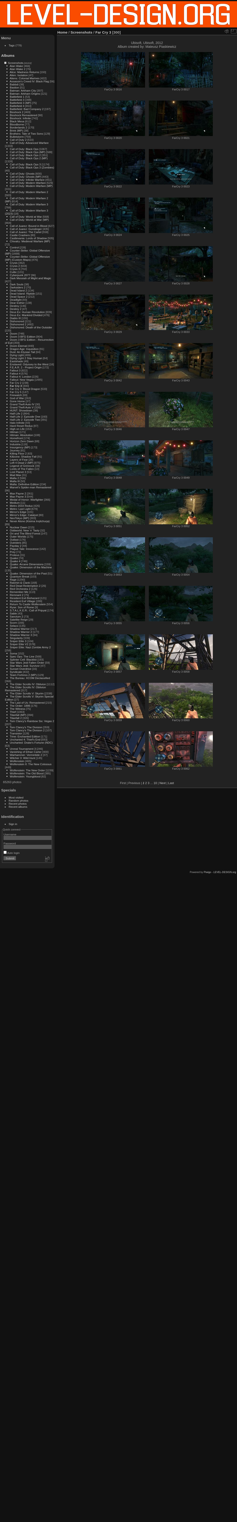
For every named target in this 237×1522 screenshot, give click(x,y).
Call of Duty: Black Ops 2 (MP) (29, 158)
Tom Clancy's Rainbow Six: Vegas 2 (32, 721)
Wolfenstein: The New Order (27, 770)
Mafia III (15, 481)
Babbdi (14, 84)
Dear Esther (17, 302)
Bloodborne (17, 124)
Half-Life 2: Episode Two (25, 419)
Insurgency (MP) (20, 447)
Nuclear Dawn (18, 527)
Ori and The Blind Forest (25, 533)
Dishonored (17, 321)
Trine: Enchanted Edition (25, 736)
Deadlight (16, 299)
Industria (15, 444)
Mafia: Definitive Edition (24, 484)
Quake (14, 558)
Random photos (18, 800)
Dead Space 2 (18, 296)
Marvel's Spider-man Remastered (30, 487)
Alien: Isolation (19, 75)
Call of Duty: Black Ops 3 (25, 164)
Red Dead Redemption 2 (25, 585)
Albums (7, 55)
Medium (15, 502)
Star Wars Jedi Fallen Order (27, 662)
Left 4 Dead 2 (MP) (21, 462)
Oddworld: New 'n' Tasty (24, 530)
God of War (17, 398)
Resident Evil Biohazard (24, 598)
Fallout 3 (15, 370)
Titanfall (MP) (18, 714)
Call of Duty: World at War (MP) (29, 219)
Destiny (14, 305)
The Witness (17, 708)
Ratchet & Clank (20, 582)
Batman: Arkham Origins (25, 93)
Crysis (14, 262)
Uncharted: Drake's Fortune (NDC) (31, 742)
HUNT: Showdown (21, 410)
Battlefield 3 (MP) (20, 102)
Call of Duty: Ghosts (22, 173)
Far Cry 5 (15, 391)
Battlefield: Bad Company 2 (27, 108)
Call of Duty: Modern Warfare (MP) (31, 185)
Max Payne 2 (18, 493)
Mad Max (15, 474)
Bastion (14, 87)
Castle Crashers (20, 235)
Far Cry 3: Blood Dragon (25, 388)
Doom (13, 333)
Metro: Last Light (20, 508)
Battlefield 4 (17, 105)
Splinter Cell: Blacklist (23, 659)
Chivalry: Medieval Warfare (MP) (30, 241)
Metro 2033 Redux (21, 505)
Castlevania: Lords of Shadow (28, 238)
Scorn (13, 622)
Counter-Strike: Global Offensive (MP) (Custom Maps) (27, 258)
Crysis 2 (15, 265)
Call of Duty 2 (18, 139)
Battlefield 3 (17, 99)
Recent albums (18, 806)
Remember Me (19, 591)
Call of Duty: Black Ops (24, 148)
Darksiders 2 (17, 287)
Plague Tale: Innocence (24, 548)
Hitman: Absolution (21, 435)
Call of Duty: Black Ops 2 (25, 155)
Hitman (14, 431)
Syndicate (16, 671)
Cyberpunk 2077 (20, 275)
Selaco (14, 625)
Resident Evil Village (22, 601)
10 (155, 783)
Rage (13, 579)
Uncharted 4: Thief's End (25, 739)
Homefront (16, 438)
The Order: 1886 (20, 705)
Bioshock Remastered (23, 115)
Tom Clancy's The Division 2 (27, 730)
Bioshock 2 (16, 112)
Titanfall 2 (16, 717)
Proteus (14, 554)
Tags (12, 45)
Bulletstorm (17, 136)
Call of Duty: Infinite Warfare (27, 179)
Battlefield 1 (17, 96)
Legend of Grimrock (22, 465)
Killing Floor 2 (18, 453)
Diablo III (15, 318)
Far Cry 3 (16, 385)
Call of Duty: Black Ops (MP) (27, 152)
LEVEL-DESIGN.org (224, 872)
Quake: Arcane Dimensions (27, 564)
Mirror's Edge (18, 511)
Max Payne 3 (18, 496)
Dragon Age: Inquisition (24, 348)
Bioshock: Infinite (20, 118)
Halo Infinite (17, 422)
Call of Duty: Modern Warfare (28, 182)
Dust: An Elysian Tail (22, 351)
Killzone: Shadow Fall (23, 456)
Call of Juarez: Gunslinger (26, 228)
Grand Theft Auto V (22, 407)
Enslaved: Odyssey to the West (29, 364)
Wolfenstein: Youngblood (25, 776)
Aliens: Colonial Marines (25, 78)
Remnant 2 (16, 594)
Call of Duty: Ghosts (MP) (25, 176)
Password (10, 843)
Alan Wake (16, 65)
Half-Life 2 (16, 413)
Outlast (14, 539)
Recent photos (18, 803)
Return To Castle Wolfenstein (28, 604)
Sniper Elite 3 (18, 641)
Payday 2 (15, 545)
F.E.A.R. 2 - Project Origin (26, 367)
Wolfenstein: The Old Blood (27, 773)
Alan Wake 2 (17, 69)
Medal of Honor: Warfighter (26, 499)
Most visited (16, 797)
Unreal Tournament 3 (23, 748)
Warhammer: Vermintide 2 (26, 754)
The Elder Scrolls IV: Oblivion (28, 684)
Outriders (15, 542)
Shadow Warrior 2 (21, 631)
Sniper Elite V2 (19, 644)
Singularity (16, 638)
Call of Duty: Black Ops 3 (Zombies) (32, 167)
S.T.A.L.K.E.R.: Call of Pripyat (28, 610)
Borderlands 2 (18, 127)
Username (10, 834)
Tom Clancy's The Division (26, 727)
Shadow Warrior (20, 628)
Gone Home (17, 401)
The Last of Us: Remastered (27, 702)
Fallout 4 (15, 373)
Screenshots (15, 62)
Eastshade (16, 361)
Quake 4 (15, 561)
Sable (13, 613)
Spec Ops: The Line (22, 656)
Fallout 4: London (20, 376)
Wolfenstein (17, 761)
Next (163, 783)
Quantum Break (19, 576)
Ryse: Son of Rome (22, 607)
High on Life (17, 428)
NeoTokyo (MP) (19, 518)
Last (171, 783)
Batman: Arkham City (23, 90)
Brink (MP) (16, 130)
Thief (13, 711)
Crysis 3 (15, 268)
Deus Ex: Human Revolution (27, 311)
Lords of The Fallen (22, 468)
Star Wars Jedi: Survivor (25, 665)
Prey (12, 551)
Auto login (12, 852)
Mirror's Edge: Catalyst (24, 514)
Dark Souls (16, 284)
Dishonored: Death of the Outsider (31, 327)
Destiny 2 (15, 308)
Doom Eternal (18, 345)
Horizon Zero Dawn (22, 441)
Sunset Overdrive (20, 668)
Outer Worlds (18, 536)
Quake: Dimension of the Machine (31, 567)
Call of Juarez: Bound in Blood (28, 225)
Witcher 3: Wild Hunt (22, 757)
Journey (15, 450)
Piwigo (207, 872)
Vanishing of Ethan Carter (25, 751)
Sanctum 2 (16, 616)
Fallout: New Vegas (22, 379)
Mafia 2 (14, 478)
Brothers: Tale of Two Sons (26, 133)
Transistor (16, 733)
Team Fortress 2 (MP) (23, 674)
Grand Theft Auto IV (22, 404)
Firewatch (16, 395)
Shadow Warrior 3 (21, 634)
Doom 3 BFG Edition (22, 336)
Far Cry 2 (15, 382)
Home (62, 32)
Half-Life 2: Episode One (25, 416)
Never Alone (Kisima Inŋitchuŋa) (30, 521)
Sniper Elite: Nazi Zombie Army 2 (30, 647)
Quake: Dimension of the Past (28, 573)
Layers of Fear (19, 459)
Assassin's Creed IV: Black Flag (29, 81)
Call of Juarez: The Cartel (25, 232)
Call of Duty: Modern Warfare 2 (29, 192)
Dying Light (17, 355)
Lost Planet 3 (18, 471)
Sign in (13, 823)
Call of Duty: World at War (26, 216)
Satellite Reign (19, 619)
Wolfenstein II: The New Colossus (30, 764)
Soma (13, 653)
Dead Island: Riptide (22, 293)
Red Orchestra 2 (20, 588)
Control (14, 247)
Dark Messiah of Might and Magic (30, 278)
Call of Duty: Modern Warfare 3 (29, 204)
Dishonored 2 (18, 324)
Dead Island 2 (18, 290)
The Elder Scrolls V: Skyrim (27, 693)
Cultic (13, 272)
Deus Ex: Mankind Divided (26, 315)
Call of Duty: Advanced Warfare (29, 142)
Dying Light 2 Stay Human (26, 358)
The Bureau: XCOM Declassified (30, 677)
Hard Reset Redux (21, 425)
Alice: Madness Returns (24, 72)
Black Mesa (17, 121)
